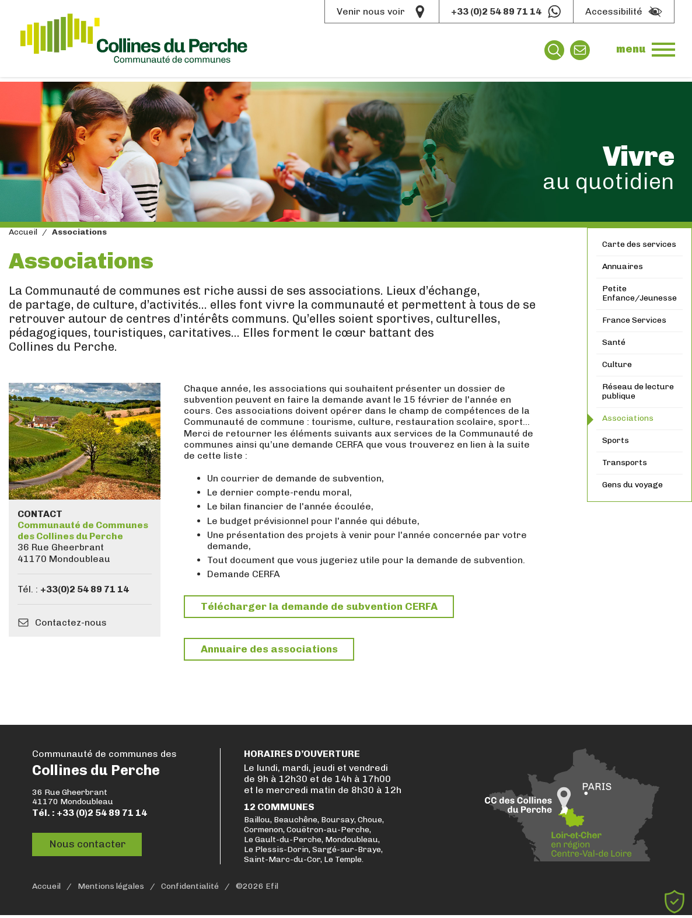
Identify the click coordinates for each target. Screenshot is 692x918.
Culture (617, 364)
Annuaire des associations (272, 650)
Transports (624, 462)
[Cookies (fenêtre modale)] (674, 901)
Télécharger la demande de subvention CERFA (322, 607)
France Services (634, 320)
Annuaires (622, 266)
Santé (613, 342)
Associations (627, 418)
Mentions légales (111, 889)
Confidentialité (190, 889)
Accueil (23, 232)
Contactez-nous (71, 622)
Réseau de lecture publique (638, 392)
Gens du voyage (632, 485)
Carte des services (639, 244)
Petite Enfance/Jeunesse (639, 293)
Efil (271, 889)
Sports (615, 440)
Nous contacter (90, 847)
